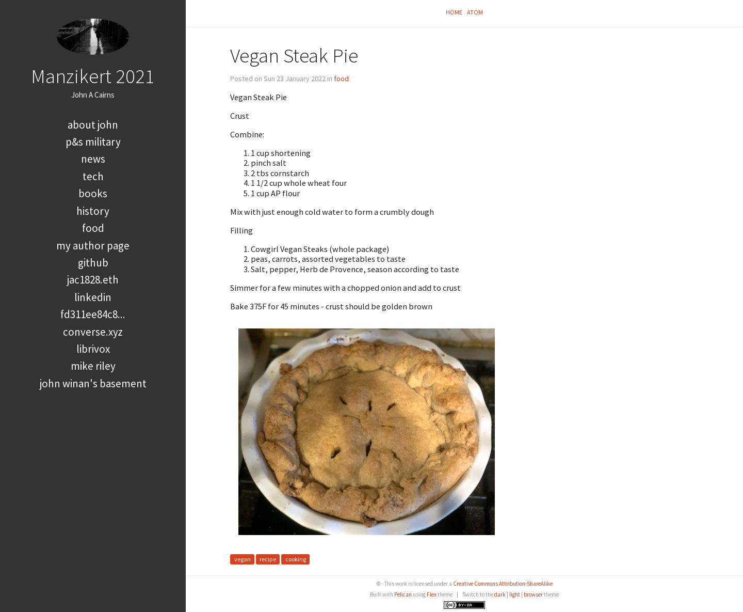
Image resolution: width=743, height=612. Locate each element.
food (93, 228)
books (92, 193)
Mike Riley (93, 366)
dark (500, 594)
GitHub (93, 263)
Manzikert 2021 (93, 76)
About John (93, 125)
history (92, 211)
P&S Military (93, 142)
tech (93, 176)
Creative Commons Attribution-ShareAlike (503, 583)
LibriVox (93, 349)
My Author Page (93, 246)
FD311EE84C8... (92, 314)
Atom (475, 12)
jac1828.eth (93, 280)
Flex (432, 594)
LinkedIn (92, 297)
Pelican (403, 594)
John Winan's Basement (93, 383)
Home (454, 12)
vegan (242, 559)
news (93, 159)
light (514, 594)
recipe (268, 559)
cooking (295, 559)
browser (533, 594)
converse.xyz (93, 332)
